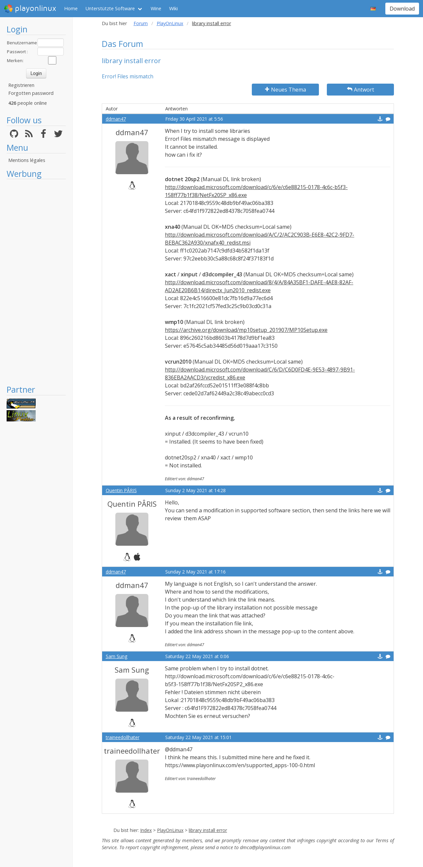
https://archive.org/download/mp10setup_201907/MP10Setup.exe (246, 330)
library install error (208, 830)
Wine (156, 8)
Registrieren (21, 85)
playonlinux (30, 8)
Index (146, 830)
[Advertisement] (36, 281)
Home (71, 8)
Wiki (173, 8)
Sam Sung (116, 656)
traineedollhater (122, 737)
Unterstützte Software (110, 8)
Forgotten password (31, 93)
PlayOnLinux (170, 23)
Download (402, 8)
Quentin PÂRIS (121, 490)
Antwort (360, 89)
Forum (141, 23)
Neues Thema (285, 89)
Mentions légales (26, 160)
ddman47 (116, 119)
